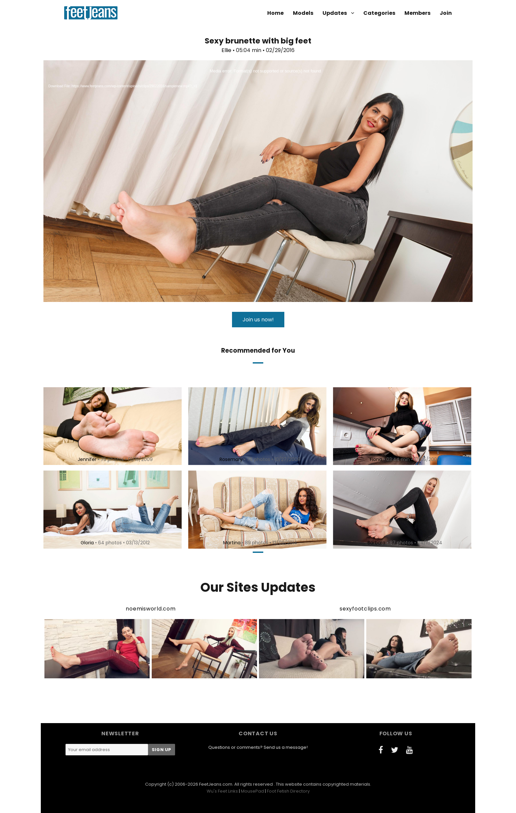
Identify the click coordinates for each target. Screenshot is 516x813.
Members (417, 13)
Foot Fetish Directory (288, 791)
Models (303, 13)
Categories (379, 13)
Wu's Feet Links (222, 791)
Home (275, 13)
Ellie (226, 50)
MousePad (252, 791)
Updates (334, 13)
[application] (258, 181)
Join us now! (258, 319)
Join (446, 13)
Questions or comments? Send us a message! (258, 747)
